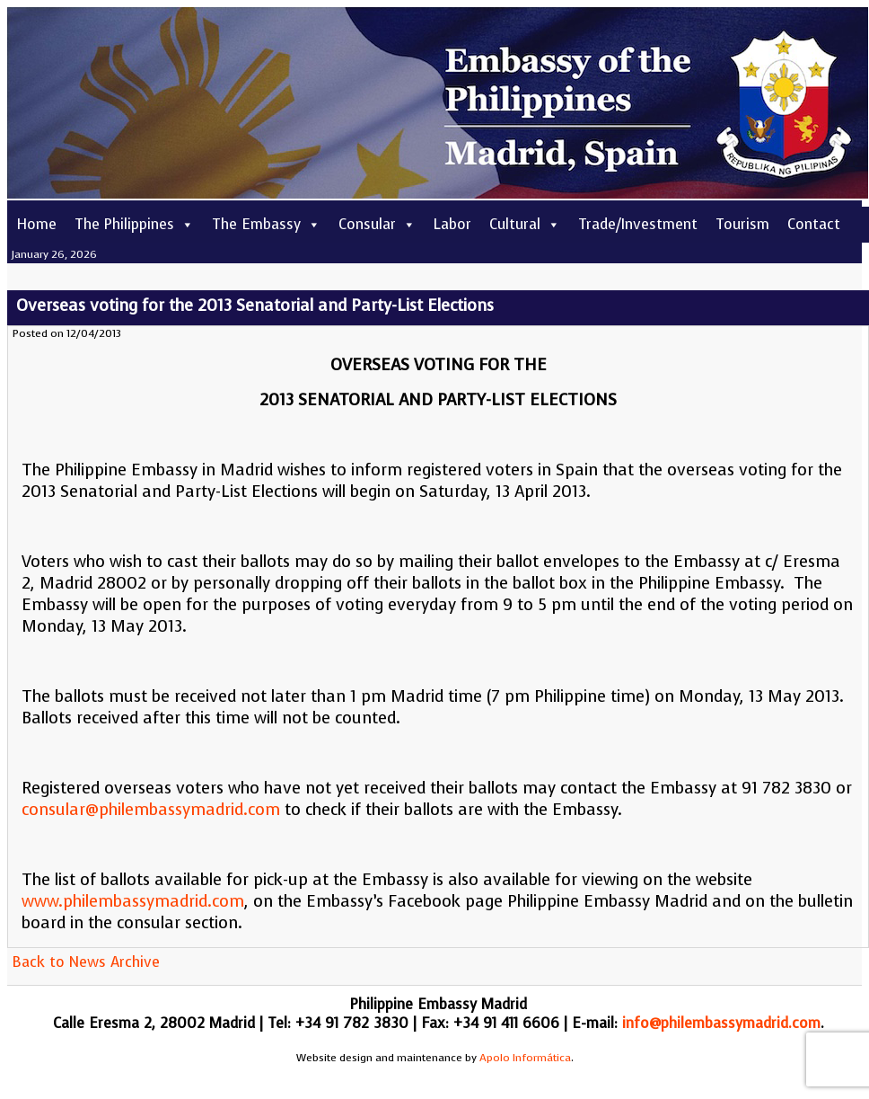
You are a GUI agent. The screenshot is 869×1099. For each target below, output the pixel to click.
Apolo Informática (525, 1057)
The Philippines (134, 224)
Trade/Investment (638, 224)
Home (36, 224)
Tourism (742, 224)
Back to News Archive (86, 962)
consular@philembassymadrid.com (151, 809)
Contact (813, 224)
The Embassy (266, 224)
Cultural (524, 224)
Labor (452, 224)
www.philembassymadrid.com (133, 901)
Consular (377, 224)
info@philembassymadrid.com (721, 1023)
